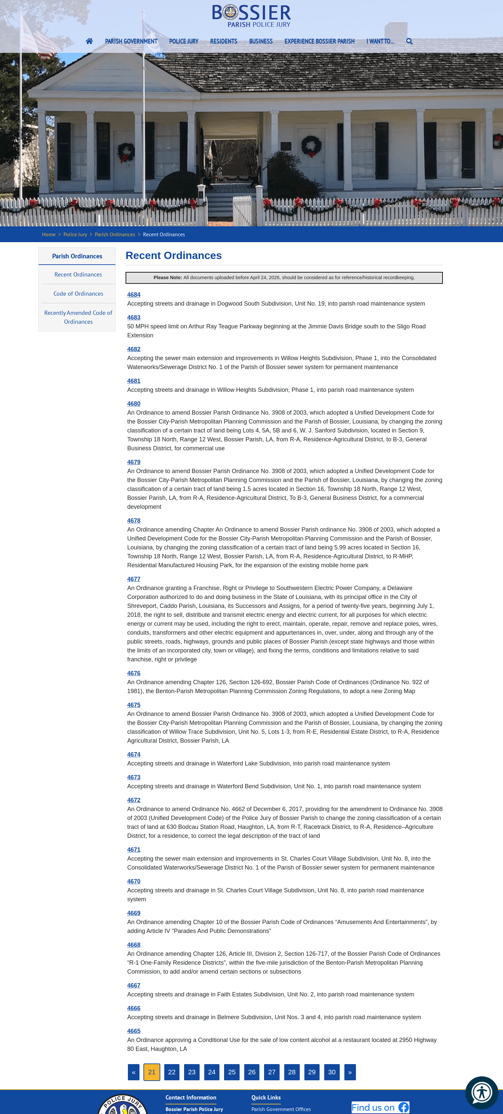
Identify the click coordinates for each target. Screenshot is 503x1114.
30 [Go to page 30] (332, 1072)
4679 (133, 462)
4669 (133, 913)
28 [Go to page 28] (292, 1072)
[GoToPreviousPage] (133, 1072)
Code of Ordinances (78, 293)
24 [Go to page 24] (212, 1072)
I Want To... (380, 41)
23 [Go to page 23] (192, 1072)
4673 (133, 777)
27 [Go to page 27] (272, 1072)
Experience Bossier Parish (320, 41)
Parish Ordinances (115, 234)
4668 (133, 945)
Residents (223, 41)
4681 (133, 381)
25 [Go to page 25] (232, 1072)
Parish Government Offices (281, 1109)
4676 (133, 673)
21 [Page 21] (152, 1072)
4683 (133, 317)
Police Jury (183, 41)
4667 (133, 985)
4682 (133, 349)
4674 (133, 754)
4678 (133, 520)
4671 (133, 849)
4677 (133, 579)
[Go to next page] (350, 1072)
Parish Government (131, 41)
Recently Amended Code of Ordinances (78, 317)
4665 (133, 1031)
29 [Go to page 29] (312, 1072)
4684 (133, 294)
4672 (133, 800)
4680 (133, 403)
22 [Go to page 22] (172, 1072)
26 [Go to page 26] (252, 1072)
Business (261, 41)
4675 (133, 705)
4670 (133, 881)
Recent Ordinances (78, 274)
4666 (133, 1008)
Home (49, 234)
